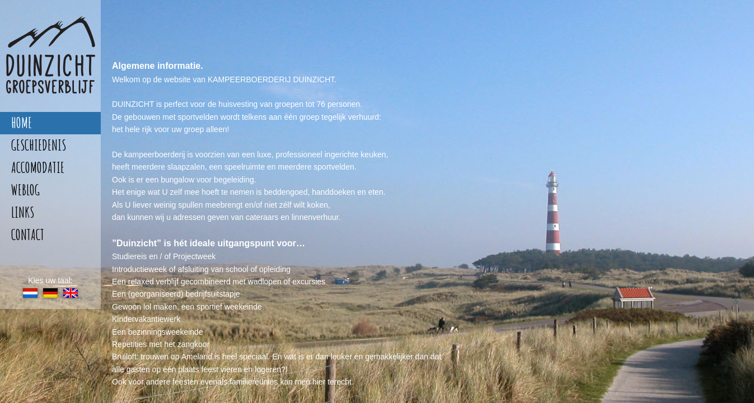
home (21, 123)
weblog (25, 190)
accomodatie (37, 167)
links (22, 212)
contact (27, 234)
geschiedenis (38, 145)
